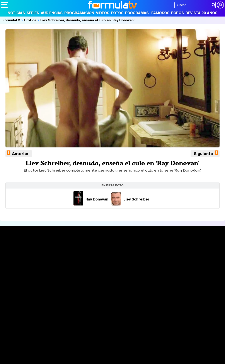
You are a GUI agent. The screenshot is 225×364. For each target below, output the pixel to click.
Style (42, 340)
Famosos (160, 12)
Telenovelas (146, 266)
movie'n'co (114, 329)
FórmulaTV (11, 20)
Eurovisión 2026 (147, 260)
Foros (177, 12)
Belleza (52, 334)
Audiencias (52, 12)
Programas (137, 12)
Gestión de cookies (124, 303)
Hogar (119, 334)
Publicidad (148, 303)
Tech (57, 340)
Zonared (111, 340)
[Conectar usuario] (220, 5)
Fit (111, 334)
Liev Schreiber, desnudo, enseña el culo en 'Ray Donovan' (87, 20)
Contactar (166, 303)
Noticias (16, 12)
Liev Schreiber (130, 199)
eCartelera (70, 329)
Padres (77, 334)
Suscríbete (189, 262)
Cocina (101, 334)
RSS (179, 303)
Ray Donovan (90, 199)
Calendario (55, 252)
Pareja (65, 334)
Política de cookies (93, 303)
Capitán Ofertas (33, 346)
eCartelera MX (92, 329)
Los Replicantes (36, 323)
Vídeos (102, 12)
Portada (11, 246)
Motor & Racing (90, 340)
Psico (131, 334)
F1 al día (70, 340)
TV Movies (55, 261)
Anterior (20, 153)
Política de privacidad (62, 303)
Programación (79, 12)
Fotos (117, 12)
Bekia (29, 334)
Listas (52, 256)
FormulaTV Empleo (46, 329)
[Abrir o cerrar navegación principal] (4, 5)
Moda (40, 334)
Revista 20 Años (201, 12)
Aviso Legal (36, 303)
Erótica (30, 20)
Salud (89, 334)
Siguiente (203, 153)
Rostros (186, 246)
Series (33, 12)
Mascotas (144, 334)
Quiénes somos (13, 303)
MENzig (30, 340)
